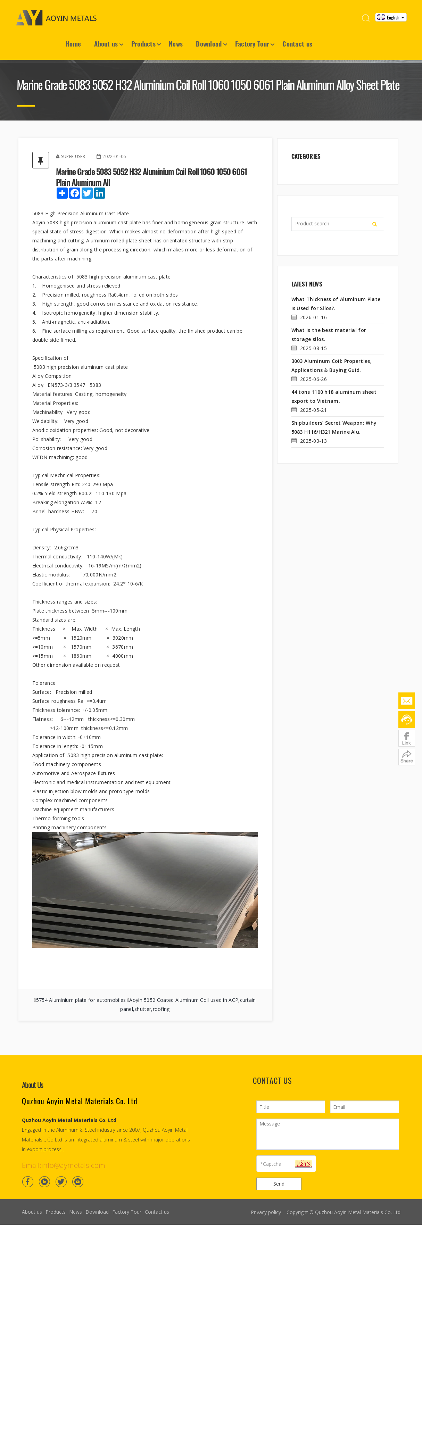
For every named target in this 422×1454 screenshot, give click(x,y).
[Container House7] (211, 60)
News (176, 43)
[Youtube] (77, 1181)
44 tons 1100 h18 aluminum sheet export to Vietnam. (333, 396)
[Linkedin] (44, 1181)
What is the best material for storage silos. (328, 334)
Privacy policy (265, 1212)
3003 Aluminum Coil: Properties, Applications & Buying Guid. (331, 365)
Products (143, 43)
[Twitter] (61, 1181)
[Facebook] (27, 1181)
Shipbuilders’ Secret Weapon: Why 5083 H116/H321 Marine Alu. (334, 427)
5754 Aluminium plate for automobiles (81, 1000)
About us (106, 43)
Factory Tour (252, 43)
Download (209, 43)
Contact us (297, 43)
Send (278, 1183)
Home (73, 43)
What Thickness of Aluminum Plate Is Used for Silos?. (335, 303)
